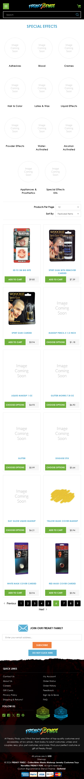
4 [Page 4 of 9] (41, 603)
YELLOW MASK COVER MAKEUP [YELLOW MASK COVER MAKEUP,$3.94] (62, 521)
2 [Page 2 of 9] (28, 603)
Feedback (48, 690)
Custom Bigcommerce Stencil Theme (36, 768)
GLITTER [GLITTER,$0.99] (21, 458)
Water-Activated (42, 148)
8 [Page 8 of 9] (70, 603)
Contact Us (8, 676)
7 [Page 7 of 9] (64, 603)
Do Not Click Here (42, 653)
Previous (9, 603)
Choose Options (55, 342)
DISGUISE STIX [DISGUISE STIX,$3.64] (62, 458)
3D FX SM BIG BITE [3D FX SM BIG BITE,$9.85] (22, 270)
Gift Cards (8, 690)
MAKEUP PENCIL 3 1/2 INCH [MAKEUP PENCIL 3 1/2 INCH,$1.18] (62, 333)
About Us (7, 681)
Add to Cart (15, 279)
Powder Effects (15, 146)
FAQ (45, 699)
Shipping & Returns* (13, 699)
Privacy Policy (10, 695)
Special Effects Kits (55, 191)
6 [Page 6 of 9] (56, 603)
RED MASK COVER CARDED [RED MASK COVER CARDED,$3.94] (62, 583)
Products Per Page (44, 207)
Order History (49, 685)
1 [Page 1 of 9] (21, 603)
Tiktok (3, 715)
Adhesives (15, 65)
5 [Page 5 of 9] (48, 603)
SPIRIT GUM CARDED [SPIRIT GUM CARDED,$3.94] (22, 333)
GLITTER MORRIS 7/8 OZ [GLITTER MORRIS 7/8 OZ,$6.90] (62, 395)
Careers (7, 685)
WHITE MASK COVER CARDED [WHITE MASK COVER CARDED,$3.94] (21, 583)
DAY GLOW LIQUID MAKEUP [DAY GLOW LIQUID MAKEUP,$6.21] (22, 521)
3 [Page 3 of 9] (34, 603)
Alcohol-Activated (69, 148)
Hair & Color (15, 106)
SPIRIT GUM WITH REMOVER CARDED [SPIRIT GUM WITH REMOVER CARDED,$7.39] (62, 271)
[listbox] (68, 207)
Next (43, 609)
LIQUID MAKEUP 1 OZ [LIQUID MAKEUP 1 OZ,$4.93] (21, 395)
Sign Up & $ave (51, 695)
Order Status (49, 681)
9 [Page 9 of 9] (77, 603)
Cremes (69, 65)
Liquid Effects (69, 106)
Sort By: (50, 213)
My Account (49, 676)
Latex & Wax (42, 106)
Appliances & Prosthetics (28, 191)
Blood (41, 65)
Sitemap (41, 759)
